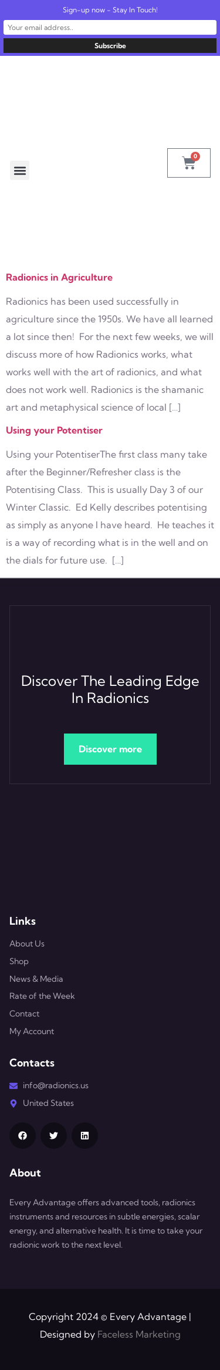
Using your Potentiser (54, 430)
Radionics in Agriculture (59, 277)
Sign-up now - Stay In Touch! (110, 9)
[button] (19, 170)
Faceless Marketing (139, 1334)
